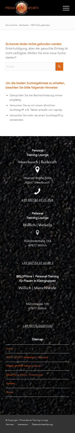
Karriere (10, 383)
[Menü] (64, 8)
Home (9, 348)
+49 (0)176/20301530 (37, 326)
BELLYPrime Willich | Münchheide (24, 375)
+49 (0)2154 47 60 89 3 (37, 263)
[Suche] (34, 66)
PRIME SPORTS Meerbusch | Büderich (27, 357)
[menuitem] (64, 8)
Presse (9, 392)
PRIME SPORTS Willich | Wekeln (23, 366)
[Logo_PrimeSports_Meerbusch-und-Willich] (31, 8)
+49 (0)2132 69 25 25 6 (37, 200)
